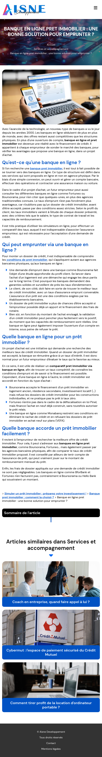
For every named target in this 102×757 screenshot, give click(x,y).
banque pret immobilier (46, 168)
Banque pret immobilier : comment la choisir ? (51, 495)
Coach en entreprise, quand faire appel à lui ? (51, 602)
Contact (51, 743)
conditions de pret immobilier (27, 260)
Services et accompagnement (51, 49)
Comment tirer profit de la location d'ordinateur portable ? (51, 705)
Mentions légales (51, 748)
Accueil (51, 44)
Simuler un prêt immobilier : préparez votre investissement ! (45, 493)
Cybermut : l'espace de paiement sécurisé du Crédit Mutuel (51, 652)
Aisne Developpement (52, 731)
